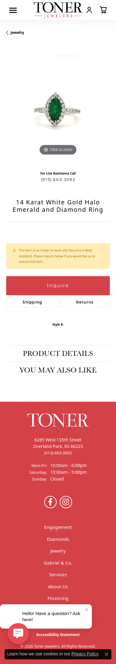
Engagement (58, 527)
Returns (84, 302)
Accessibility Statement (57, 634)
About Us (58, 586)
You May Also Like (58, 370)
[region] (58, 105)
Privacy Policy (84, 653)
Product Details (58, 353)
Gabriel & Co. (58, 563)
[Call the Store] (58, 453)
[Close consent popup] (106, 654)
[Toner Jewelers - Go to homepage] (58, 10)
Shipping (32, 302)
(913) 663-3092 (58, 179)
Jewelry (58, 551)
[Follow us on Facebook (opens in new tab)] (50, 502)
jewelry (17, 32)
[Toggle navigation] (14, 10)
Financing (57, 598)
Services (58, 574)
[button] (89, 10)
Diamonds (58, 539)
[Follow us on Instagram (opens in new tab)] (66, 502)
